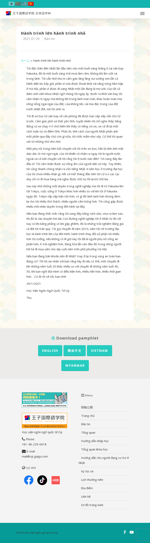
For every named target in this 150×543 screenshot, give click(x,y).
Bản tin (49, 39)
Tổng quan (88, 432)
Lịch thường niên (92, 480)
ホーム (25, 60)
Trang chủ (88, 416)
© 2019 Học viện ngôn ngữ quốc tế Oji (37, 532)
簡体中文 (75, 350)
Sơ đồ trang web (92, 505)
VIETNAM (99, 350)
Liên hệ (85, 496)
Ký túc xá (87, 471)
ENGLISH (50, 350)
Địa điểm (87, 488)
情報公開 (87, 407)
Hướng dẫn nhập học (95, 441)
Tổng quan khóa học (94, 449)
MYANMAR (75, 365)
